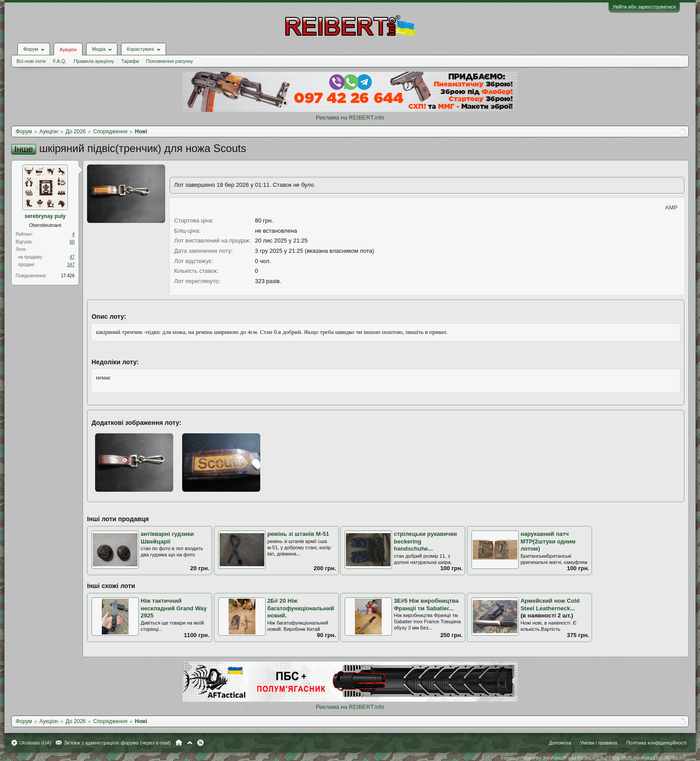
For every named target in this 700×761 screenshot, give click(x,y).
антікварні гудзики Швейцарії (167, 538)
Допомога (560, 742)
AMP (671, 207)
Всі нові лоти (31, 61)
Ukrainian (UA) (35, 742)
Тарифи (130, 61)
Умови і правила (598, 742)
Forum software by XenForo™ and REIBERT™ (594, 758)
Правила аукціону (94, 61)
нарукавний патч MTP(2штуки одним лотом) (548, 541)
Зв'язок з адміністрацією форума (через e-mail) (117, 742)
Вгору (190, 743)
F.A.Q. (60, 61)
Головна (178, 743)
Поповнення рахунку (169, 61)
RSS (200, 743)
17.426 (68, 275)
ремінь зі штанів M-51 (298, 534)
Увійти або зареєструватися (644, 6)
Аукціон (67, 49)
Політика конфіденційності (656, 742)
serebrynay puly (45, 216)
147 (71, 264)
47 (72, 257)
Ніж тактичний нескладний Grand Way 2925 (174, 608)
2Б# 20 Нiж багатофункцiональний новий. (300, 608)
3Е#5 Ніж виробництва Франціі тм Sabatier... (426, 604)
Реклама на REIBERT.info (350, 117)
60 (72, 241)
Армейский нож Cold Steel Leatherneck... (550, 604)
